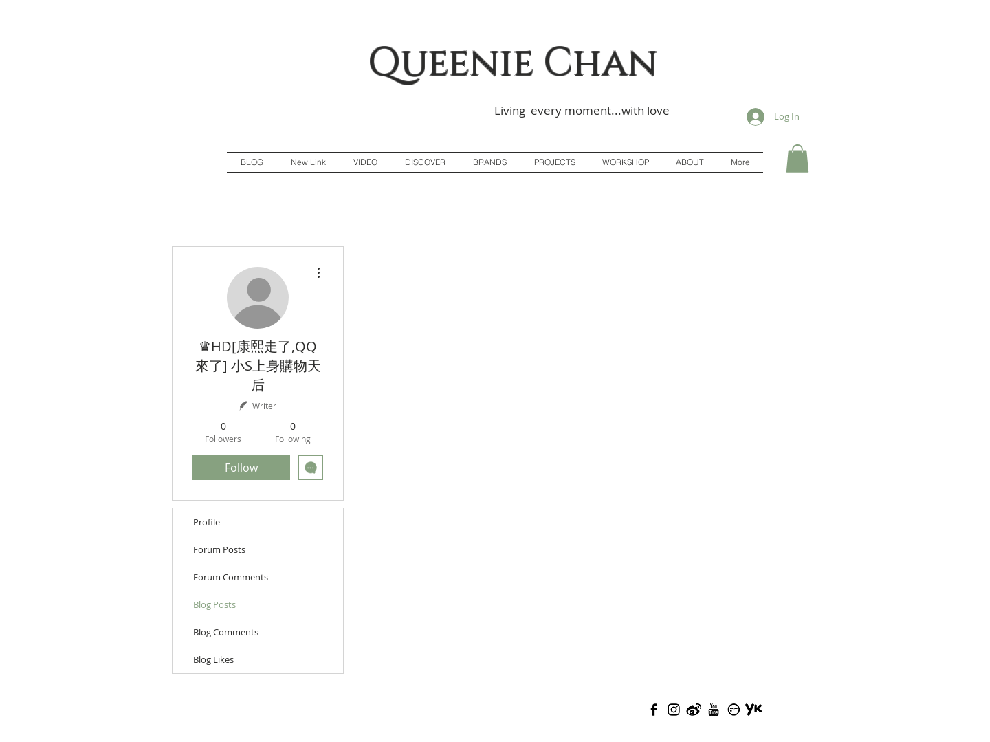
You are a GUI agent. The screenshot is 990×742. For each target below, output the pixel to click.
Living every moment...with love (582, 110)
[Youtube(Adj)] (713, 709)
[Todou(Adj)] (733, 709)
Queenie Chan (512, 63)
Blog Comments (225, 632)
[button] (797, 158)
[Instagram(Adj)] (673, 709)
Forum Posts (219, 549)
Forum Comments (230, 577)
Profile (206, 522)
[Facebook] (653, 709)
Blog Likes (213, 659)
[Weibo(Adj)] (693, 709)
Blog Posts (214, 604)
